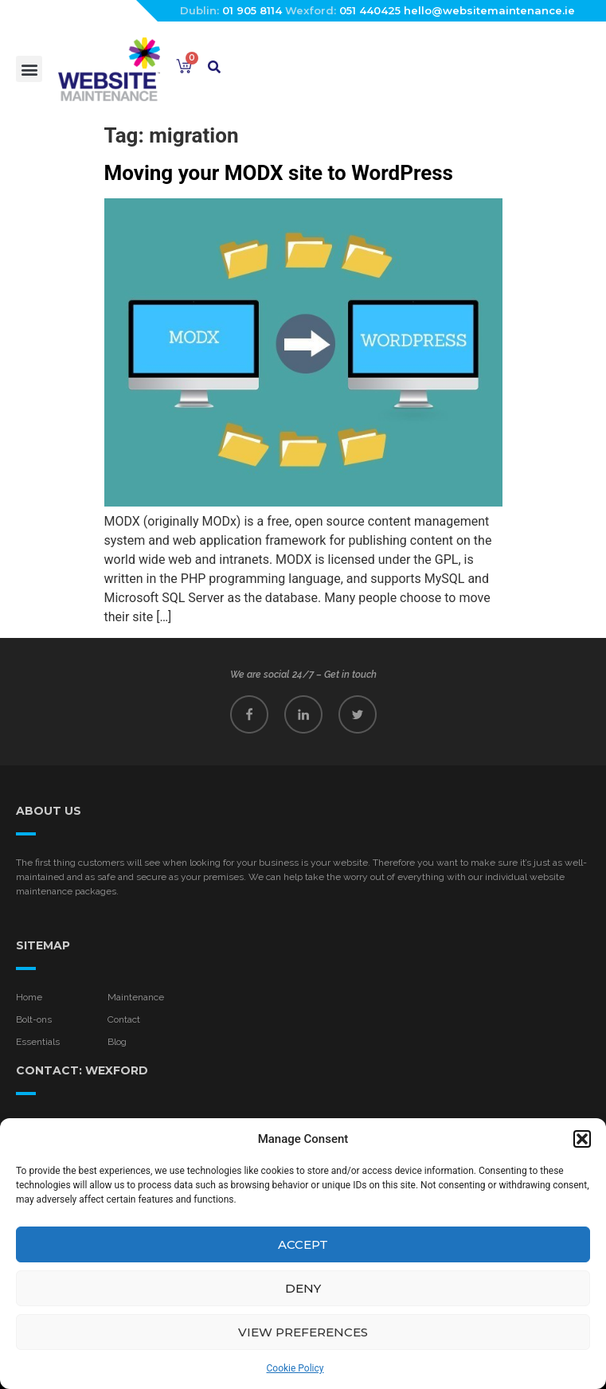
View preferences (303, 1332)
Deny (303, 1288)
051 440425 (370, 10)
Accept (303, 1244)
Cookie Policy (295, 1368)
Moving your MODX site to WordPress (278, 173)
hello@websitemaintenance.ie (489, 10)
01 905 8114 (252, 10)
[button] (582, 1139)
